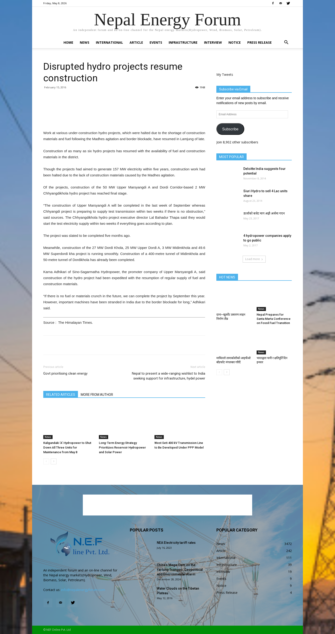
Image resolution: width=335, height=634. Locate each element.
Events (156, 42)
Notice (234, 42)
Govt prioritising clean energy (65, 373)
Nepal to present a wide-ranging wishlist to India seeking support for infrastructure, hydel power (168, 375)
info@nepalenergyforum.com (83, 590)
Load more (254, 259)
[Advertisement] (124, 118)
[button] (286, 43)
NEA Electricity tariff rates (176, 543)
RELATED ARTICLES (60, 394)
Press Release (259, 42)
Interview (213, 42)
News (84, 42)
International (109, 42)
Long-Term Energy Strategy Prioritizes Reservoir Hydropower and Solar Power (122, 447)
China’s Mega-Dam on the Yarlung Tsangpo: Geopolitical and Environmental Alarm (180, 569)
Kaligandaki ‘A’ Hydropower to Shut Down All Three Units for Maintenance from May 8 (67, 447)
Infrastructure (183, 42)
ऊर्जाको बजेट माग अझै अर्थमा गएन (264, 213)
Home (68, 42)
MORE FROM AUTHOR (97, 394)
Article (136, 42)
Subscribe (230, 129)
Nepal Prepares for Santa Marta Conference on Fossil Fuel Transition (274, 319)
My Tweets (224, 74)
